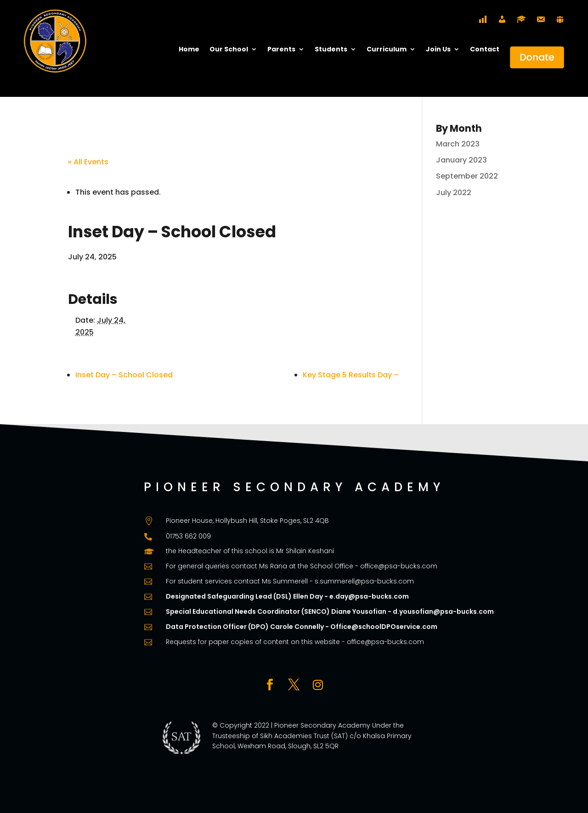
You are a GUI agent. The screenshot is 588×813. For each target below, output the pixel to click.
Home (189, 50)
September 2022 (467, 176)
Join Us (438, 50)
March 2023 (458, 144)
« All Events (88, 162)
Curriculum (387, 50)
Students (331, 50)
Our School (228, 50)
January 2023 (461, 160)
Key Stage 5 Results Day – (351, 375)
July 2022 (453, 192)
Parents (281, 50)
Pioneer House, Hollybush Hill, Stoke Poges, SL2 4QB (247, 520)
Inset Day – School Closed (124, 375)
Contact (484, 50)
